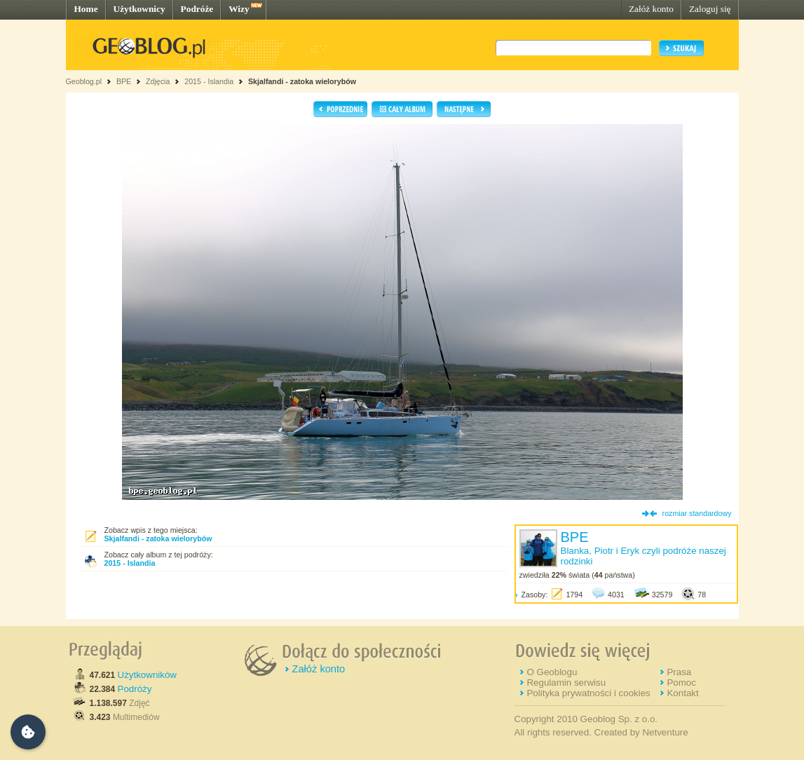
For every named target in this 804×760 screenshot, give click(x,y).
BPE (123, 81)
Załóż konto (651, 9)
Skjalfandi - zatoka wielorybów (302, 81)
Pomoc (681, 682)
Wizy (239, 9)
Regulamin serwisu (566, 682)
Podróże (197, 9)
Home (86, 9)
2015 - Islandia (208, 81)
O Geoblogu (551, 672)
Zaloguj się (710, 9)
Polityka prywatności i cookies (588, 693)
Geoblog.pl (84, 81)
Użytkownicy (139, 9)
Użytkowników (147, 675)
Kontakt (682, 693)
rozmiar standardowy (697, 513)
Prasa (679, 672)
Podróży (135, 689)
